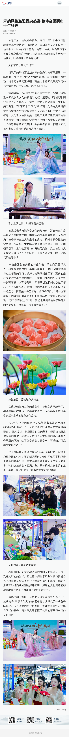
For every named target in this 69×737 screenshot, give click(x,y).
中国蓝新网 (12, 31)
